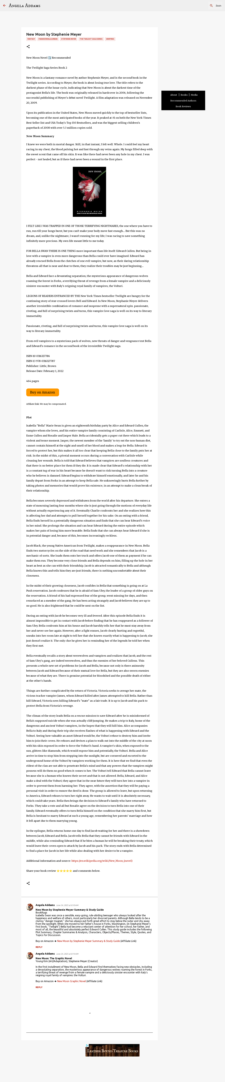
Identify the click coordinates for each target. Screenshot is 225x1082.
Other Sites (135, 1073)
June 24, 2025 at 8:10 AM (67, 905)
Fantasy (31, 39)
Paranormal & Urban (48, 39)
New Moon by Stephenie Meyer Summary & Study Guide (88, 941)
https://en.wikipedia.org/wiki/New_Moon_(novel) (101, 860)
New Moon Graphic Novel (71, 981)
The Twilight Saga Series (91, 39)
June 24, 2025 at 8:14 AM (67, 954)
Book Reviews (183, 106)
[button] (28, 47)
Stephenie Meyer (68, 39)
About (173, 94)
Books (184, 94)
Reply (39, 947)
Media (194, 94)
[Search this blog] (206, 5)
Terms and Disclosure (94, 1073)
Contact (109, 1073)
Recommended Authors (183, 100)
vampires (110, 39)
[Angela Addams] (4, 6)
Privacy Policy (122, 1073)
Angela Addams (24, 6)
